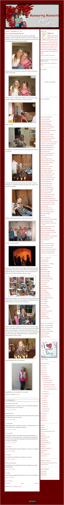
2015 (43, 365)
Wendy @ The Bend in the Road (48, 251)
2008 (43, 416)
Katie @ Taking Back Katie (47, 196)
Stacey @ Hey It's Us (45, 239)
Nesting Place (44, 290)
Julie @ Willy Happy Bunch (47, 187)
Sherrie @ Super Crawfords (47, 237)
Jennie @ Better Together (46, 172)
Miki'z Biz (43, 215)
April (44, 404)
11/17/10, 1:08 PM (10, 451)
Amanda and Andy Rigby (46, 124)
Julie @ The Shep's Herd (46, 185)
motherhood (43, 440)
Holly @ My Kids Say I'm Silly (47, 160)
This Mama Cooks (45, 312)
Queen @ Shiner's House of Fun (48, 226)
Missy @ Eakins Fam (45, 217)
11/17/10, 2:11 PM (10, 469)
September (45, 393)
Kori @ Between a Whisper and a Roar (49, 200)
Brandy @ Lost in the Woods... (47, 134)
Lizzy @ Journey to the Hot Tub (48, 204)
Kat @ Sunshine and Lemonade (47, 194)
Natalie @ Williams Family (47, 221)
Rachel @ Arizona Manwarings (47, 230)
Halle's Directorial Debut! (48, 384)
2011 (43, 372)
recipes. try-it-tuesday (45, 448)
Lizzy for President (45, 286)
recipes (42, 446)
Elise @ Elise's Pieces (45, 151)
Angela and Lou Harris (46, 128)
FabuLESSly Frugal (45, 275)
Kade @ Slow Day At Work (47, 191)
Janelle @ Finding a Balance (47, 162)
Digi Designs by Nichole (46, 267)
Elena (52, 33)
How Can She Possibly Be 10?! (14, 34)
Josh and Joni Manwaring (46, 183)
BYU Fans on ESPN (47, 380)
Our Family (7, 423)
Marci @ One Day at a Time (47, 209)
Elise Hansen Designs (45, 271)
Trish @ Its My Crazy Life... (47, 247)
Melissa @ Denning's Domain (47, 211)
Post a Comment (8, 481)
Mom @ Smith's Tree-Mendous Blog (49, 219)
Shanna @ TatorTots (45, 234)
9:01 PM (17, 394)
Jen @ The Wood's (45, 164)
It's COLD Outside (47, 382)
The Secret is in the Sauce (46, 311)
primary (42, 444)
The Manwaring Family (10, 403)
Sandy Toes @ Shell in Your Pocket (48, 232)
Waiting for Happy (45, 316)
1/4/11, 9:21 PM (9, 477)
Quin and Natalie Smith (46, 228)
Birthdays (43, 429)
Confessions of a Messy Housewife (48, 143)
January (45, 411)
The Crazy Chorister (45, 307)
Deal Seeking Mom (45, 265)
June (44, 400)
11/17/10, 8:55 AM (10, 419)
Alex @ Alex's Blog (45, 119)
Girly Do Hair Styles (45, 280)
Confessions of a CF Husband (47, 263)
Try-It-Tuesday (44, 454)
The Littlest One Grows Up (49, 386)
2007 (43, 418)
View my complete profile (48, 55)
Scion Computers (44, 301)
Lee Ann (7, 446)
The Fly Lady (44, 309)
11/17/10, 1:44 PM (10, 459)
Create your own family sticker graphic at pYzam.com (32, 497)
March (44, 406)
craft (42, 433)
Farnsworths (43, 157)
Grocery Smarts (44, 282)
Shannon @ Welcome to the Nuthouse (49, 236)
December (45, 376)
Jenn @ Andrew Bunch (46, 168)
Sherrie (6, 454)
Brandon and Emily (9, 463)
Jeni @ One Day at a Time (46, 166)
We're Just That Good (45, 318)
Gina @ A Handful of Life (46, 158)
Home (22, 483)
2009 (43, 413)
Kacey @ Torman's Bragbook (47, 189)
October (45, 391)
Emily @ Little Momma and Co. (48, 153)
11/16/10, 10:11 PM (10, 409)
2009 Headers (44, 475)
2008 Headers (44, 473)
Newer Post (7, 483)
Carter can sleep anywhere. (46, 431)
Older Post (37, 483)
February (45, 409)
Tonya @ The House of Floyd (47, 245)
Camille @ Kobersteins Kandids (48, 138)
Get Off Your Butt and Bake (47, 278)
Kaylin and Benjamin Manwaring (48, 198)
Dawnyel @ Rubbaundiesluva (47, 145)
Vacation (42, 455)
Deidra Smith (8, 413)
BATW (42, 427)
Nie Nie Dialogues (45, 292)
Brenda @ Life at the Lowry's (47, 136)
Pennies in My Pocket (45, 294)
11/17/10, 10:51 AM (10, 429)
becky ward (7, 433)
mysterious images (45, 442)
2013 (43, 368)
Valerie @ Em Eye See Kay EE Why (49, 249)
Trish (6, 473)
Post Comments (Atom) (16, 486)
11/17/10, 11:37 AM (10, 442)
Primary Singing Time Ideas (47, 297)
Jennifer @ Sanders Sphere (46, 175)
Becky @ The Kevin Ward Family (48, 130)
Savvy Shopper (44, 299)
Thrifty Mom (43, 314)
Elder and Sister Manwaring (47, 149)
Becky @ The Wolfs (45, 132)
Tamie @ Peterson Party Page (47, 243)
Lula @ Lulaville (44, 206)
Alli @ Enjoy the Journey (46, 121)
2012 (43, 370)
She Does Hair (44, 303)
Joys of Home (44, 284)
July (44, 398)
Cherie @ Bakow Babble (46, 140)
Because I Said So (44, 261)
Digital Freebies (44, 269)
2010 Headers (44, 471)
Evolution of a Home (45, 273)
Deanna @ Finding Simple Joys (47, 147)
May (44, 402)
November (45, 378)
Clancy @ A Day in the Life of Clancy (49, 141)
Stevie (42, 241)
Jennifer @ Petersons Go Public (47, 174)
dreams (42, 435)
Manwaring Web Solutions (46, 288)
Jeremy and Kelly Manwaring (47, 179)
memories (43, 438)
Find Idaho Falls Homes (46, 277)
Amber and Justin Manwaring (47, 126)
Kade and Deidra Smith (46, 192)
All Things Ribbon (45, 260)
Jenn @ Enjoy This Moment (47, 170)
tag (41, 452)
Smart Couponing (44, 305)
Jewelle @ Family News (46, 181)
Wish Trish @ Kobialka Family (47, 253)
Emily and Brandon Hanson (47, 155)
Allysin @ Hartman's (45, 123)
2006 (43, 420)
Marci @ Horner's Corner (46, 207)
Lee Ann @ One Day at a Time (47, 202)
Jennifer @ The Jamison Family (47, 177)
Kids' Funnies (44, 437)
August (44, 396)
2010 (43, 374)
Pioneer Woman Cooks (46, 295)
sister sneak (43, 450)
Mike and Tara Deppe (45, 213)
